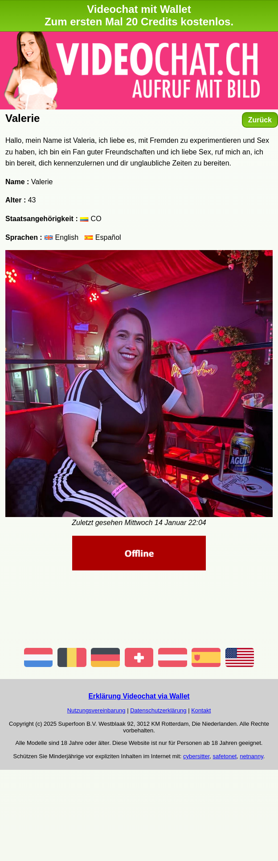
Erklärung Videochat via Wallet (138, 696)
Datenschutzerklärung (158, 710)
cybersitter (196, 756)
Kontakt (201, 710)
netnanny (251, 756)
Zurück (260, 120)
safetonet (225, 756)
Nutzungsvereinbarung (96, 710)
